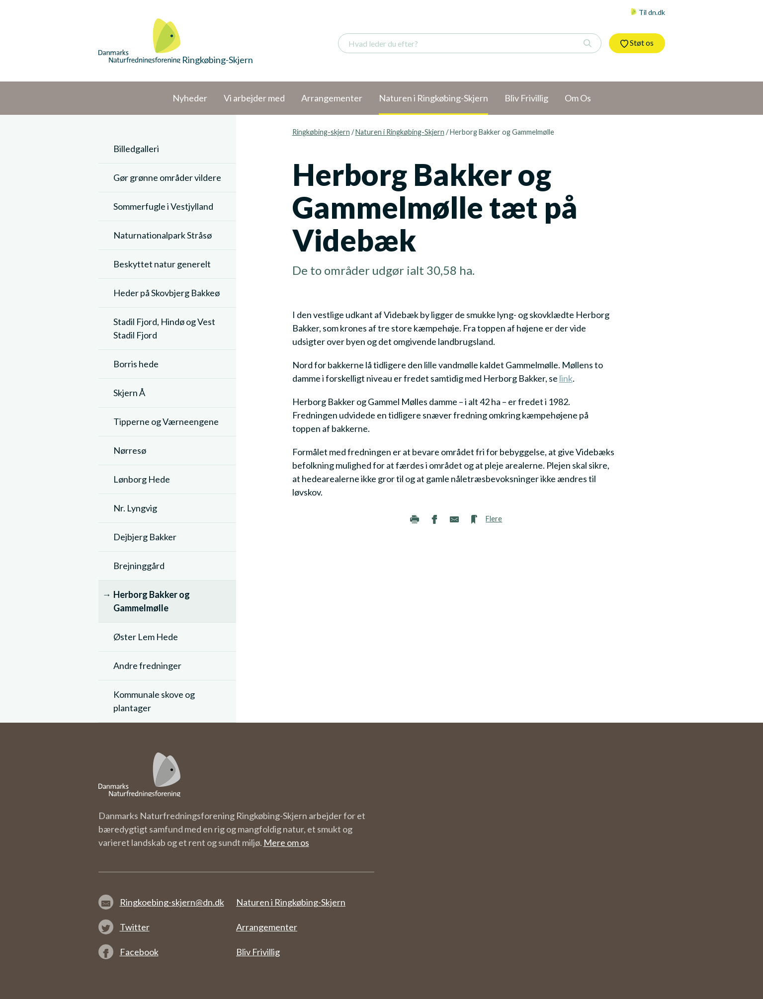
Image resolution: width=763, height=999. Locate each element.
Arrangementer (266, 926)
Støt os (637, 43)
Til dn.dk (647, 12)
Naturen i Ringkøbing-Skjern (399, 132)
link (566, 378)
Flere (494, 518)
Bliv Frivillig (258, 951)
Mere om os (286, 842)
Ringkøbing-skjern (321, 132)
